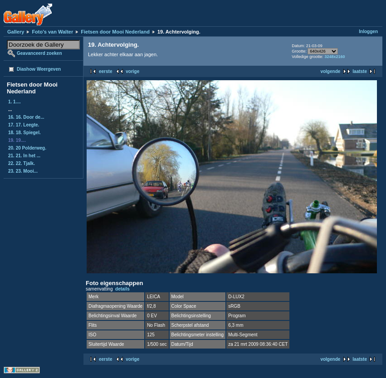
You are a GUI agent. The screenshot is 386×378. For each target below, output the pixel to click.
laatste (359, 71)
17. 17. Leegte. (23, 124)
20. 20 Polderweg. (27, 147)
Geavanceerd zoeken (39, 53)
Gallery (15, 31)
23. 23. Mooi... (23, 171)
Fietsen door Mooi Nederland (115, 31)
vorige (132, 71)
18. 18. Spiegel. (24, 132)
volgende (330, 71)
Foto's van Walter (52, 31)
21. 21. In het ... (24, 155)
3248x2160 (334, 56)
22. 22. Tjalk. (21, 163)
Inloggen (368, 31)
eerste (105, 71)
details (122, 288)
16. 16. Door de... (26, 117)
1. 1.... (14, 101)
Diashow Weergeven (39, 69)
